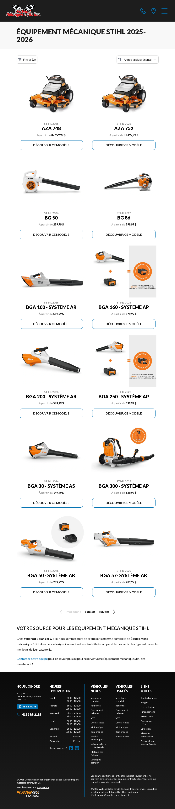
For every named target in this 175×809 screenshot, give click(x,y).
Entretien (146, 728)
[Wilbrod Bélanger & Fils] (25, 11)
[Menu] (164, 11)
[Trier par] (138, 60)
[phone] (143, 10)
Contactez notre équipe (32, 658)
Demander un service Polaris (148, 743)
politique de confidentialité (106, 791)
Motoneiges (97, 727)
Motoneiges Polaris (97, 753)
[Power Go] (51, 793)
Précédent (69, 611)
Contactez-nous (149, 697)
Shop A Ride (43, 787)
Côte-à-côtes (97, 722)
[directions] (153, 10)
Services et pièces (146, 723)
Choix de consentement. (117, 795)
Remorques (97, 731)
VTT (93, 717)
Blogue (144, 702)
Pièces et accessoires (147, 735)
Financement (122, 736)
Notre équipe (148, 707)
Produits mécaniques (97, 738)
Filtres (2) (27, 59)
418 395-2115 (29, 714)
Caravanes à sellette (97, 712)
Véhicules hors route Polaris (98, 746)
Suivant (108, 611)
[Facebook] (70, 748)
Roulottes (96, 705)
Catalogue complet (96, 761)
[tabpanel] (65, 719)
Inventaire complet (96, 699)
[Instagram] (77, 748)
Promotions (147, 716)
